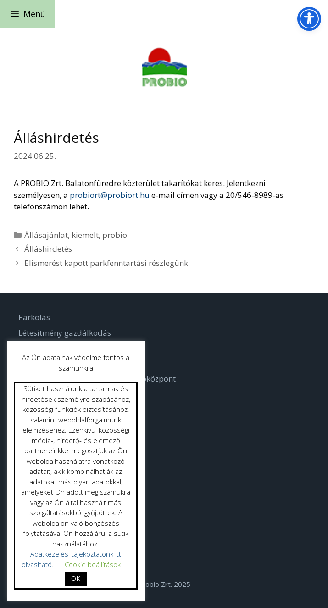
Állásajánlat (46, 235)
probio (114, 235)
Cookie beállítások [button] (93, 564)
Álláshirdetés (48, 248)
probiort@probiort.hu (110, 195)
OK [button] (75, 578)
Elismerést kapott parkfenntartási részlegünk (106, 263)
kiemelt (85, 235)
